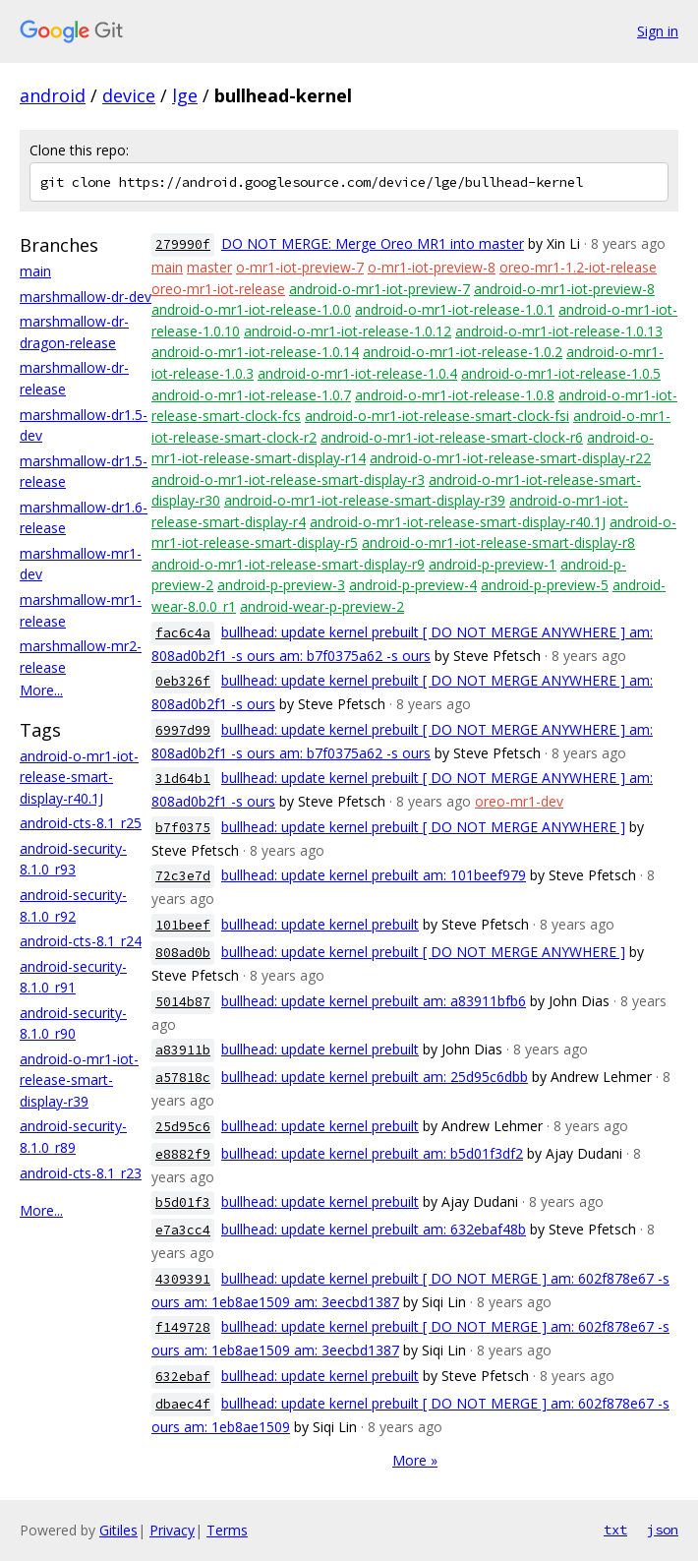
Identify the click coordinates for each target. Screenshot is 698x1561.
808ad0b (182, 952)
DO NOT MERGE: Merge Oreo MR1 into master (372, 243)
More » (414, 1460)
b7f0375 (182, 827)
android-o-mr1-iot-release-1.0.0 (251, 309)
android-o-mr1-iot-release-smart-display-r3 (288, 479)
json (662, 1529)
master (209, 267)
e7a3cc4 (182, 1230)
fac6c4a (182, 633)
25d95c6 (182, 1126)
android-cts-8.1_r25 (81, 822)
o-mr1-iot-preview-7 (300, 267)
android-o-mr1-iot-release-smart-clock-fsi (437, 415)
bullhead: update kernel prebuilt (320, 924)
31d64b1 (182, 778)
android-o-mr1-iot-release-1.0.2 (462, 351)
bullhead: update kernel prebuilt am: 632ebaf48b (373, 1229)
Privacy (172, 1530)
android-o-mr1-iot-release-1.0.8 (454, 395)
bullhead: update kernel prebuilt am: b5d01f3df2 (372, 1153)
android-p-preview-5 (545, 584)
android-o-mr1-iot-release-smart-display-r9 (288, 564)
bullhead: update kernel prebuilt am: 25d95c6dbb (374, 1076)
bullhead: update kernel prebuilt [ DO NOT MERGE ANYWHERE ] (423, 826)
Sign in (657, 31)
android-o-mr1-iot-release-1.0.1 (454, 309)
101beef (182, 925)
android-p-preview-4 (413, 584)
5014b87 (182, 1001)
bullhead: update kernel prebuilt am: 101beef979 (373, 875)
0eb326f (182, 681)
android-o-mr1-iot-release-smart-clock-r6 (451, 437)
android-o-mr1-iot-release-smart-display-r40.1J (79, 777)
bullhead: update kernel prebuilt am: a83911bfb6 (373, 1000)
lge (185, 95)
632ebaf (182, 1376)
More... (41, 690)
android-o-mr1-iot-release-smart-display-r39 (79, 1080)
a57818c (182, 1077)
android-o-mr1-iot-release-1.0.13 (559, 331)
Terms (227, 1530)
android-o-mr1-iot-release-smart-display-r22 (510, 458)
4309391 (182, 1279)
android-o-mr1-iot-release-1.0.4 (357, 373)
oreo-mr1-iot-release (218, 288)
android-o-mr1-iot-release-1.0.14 (255, 351)
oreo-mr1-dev (519, 801)
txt (615, 1529)
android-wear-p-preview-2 (322, 606)
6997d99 (182, 730)
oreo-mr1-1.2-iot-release (578, 267)
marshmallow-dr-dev (85, 296)
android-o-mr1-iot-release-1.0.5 (561, 373)
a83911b (182, 1050)
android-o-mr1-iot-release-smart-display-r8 (498, 542)
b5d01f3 (182, 1202)
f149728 (182, 1327)
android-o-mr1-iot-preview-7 (379, 288)
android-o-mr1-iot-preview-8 (564, 288)
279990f (182, 244)
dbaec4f (182, 1404)
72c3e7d (182, 876)
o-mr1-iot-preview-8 (431, 267)
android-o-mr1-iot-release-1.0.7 (251, 395)
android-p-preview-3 (281, 584)
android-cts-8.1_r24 (81, 940)
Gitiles (118, 1530)
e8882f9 (182, 1154)
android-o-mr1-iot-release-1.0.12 (347, 331)
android (53, 95)
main (35, 271)
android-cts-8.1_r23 (81, 1173)
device (128, 95)
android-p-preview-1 (492, 564)
